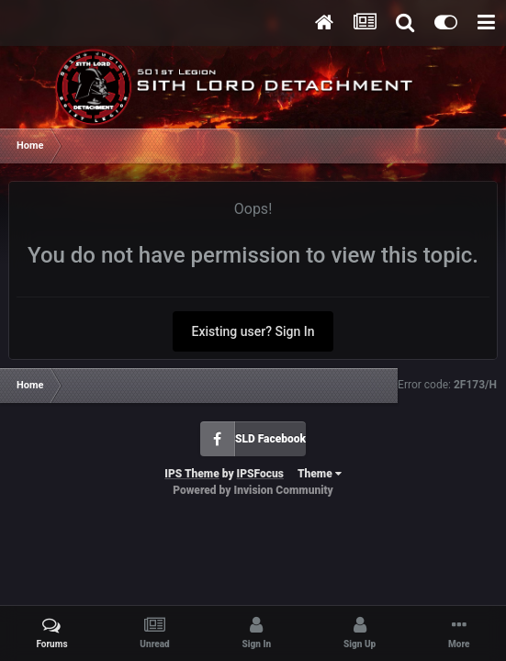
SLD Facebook (270, 438)
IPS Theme (191, 473)
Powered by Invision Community (253, 490)
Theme (320, 473)
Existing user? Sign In (253, 331)
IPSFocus (260, 473)
